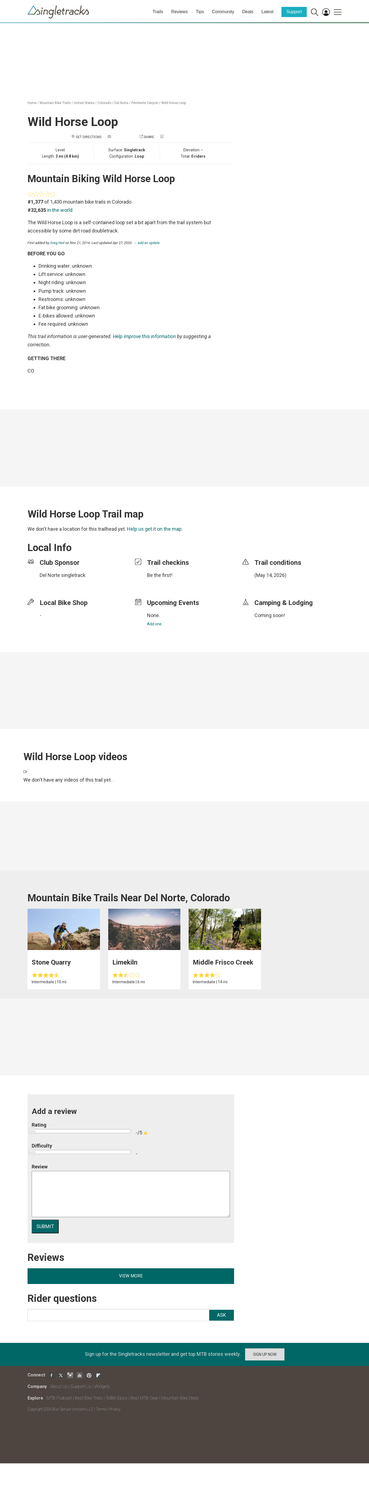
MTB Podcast (59, 1398)
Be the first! (159, 575)
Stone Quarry (51, 962)
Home (32, 103)
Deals (247, 11)
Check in (172, 137)
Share (149, 137)
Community (223, 11)
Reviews (179, 11)
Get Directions (88, 137)
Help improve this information (144, 336)
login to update (267, 584)
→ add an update (146, 243)
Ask (221, 1315)
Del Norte (121, 103)
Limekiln (124, 962)
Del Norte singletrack (62, 575)
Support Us (80, 1386)
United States (84, 103)
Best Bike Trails (89, 1398)
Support (294, 11)
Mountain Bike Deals (180, 1398)
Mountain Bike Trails (55, 103)
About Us (58, 1386)
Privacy (114, 1409)
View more (131, 1275)
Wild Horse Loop (173, 103)
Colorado (104, 103)
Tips (200, 11)
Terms (101, 1409)
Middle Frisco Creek (223, 962)
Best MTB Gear (144, 1398)
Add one (154, 624)
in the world (59, 210)
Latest (267, 11)
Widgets (102, 1386)
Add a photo (122, 137)
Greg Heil (57, 243)
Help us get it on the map (154, 529)
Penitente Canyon (144, 103)
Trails (158, 11)
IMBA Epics (116, 1398)
